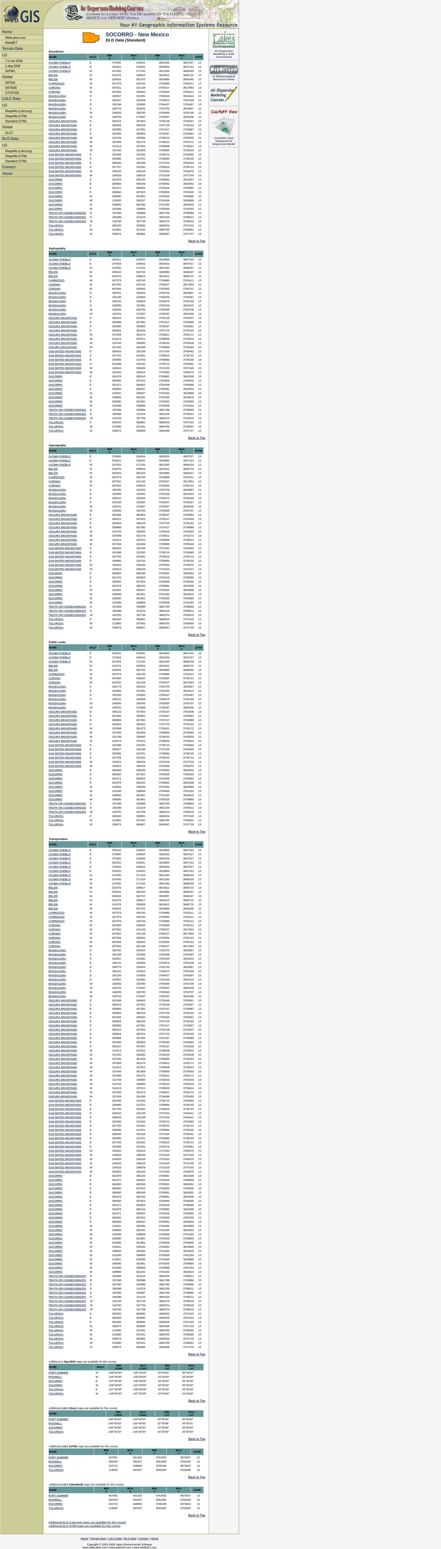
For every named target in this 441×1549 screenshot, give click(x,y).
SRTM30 (11, 87)
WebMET (11, 42)
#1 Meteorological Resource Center (224, 76)
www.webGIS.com (120, 1547)
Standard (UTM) (16, 121)
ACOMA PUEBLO (60, 62)
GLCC (9, 133)
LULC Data (11, 99)
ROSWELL (55, 1376)
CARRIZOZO (57, 83)
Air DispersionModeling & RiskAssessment (223, 52)
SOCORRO (56, 179)
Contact (9, 167)
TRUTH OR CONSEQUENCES (67, 212)
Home (7, 32)
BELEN (53, 75)
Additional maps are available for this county (87, 1522)
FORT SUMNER (58, 1372)
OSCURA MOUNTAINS (63, 121)
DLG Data (10, 139)
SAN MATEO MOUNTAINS (65, 154)
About (7, 174)
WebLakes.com (15, 37)
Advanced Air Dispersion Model (224, 140)
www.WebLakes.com (94, 1547)
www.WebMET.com (145, 1547)
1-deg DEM (12, 66)
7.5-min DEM (13, 61)
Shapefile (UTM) (16, 116)
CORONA (55, 87)
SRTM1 (10, 71)
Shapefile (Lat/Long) (18, 111)
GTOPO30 (12, 93)
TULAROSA (56, 225)
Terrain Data (12, 49)
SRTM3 (10, 82)
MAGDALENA (57, 96)
